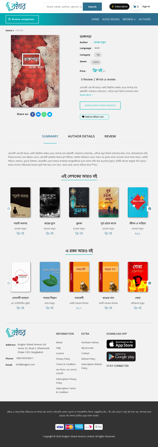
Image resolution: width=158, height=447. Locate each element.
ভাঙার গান (108, 298)
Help (58, 347)
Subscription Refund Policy (91, 366)
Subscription (119, 6)
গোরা (137, 298)
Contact (85, 353)
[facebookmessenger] (38, 114)
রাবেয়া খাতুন (20, 228)
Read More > (86, 94)
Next (149, 208)
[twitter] (49, 114)
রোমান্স (96, 62)
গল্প (98, 54)
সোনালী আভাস (20, 298)
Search (92, 6)
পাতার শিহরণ (50, 298)
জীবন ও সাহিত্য (137, 223)
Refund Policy (88, 358)
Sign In (146, 6)
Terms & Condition (66, 364)
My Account (87, 347)
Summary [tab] (50, 136)
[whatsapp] (44, 114)
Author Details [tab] (81, 136)
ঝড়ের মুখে (49, 223)
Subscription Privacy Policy (66, 381)
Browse (129, 19)
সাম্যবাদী (79, 298)
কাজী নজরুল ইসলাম (79, 303)
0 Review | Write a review (98, 79)
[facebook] (32, 114)
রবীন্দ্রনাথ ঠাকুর (137, 303)
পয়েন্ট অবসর (20, 223)
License (60, 353)
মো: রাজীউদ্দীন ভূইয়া (20, 303)
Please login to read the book (100, 105)
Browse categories (20, 19)
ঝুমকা (79, 223)
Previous (8, 208)
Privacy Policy (63, 358)
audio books (111, 19)
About (59, 342)
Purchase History (90, 342)
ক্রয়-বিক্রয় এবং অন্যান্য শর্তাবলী (66, 371)
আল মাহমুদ (50, 303)
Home (95, 19)
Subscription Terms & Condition (66, 390)
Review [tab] (110, 136)
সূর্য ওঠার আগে (108, 223)
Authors (145, 19)
